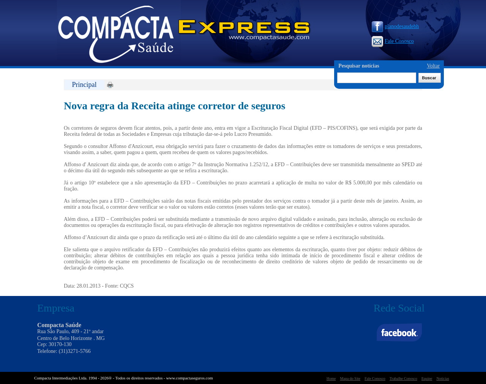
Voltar (433, 66)
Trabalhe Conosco (403, 378)
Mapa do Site (350, 378)
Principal (84, 84)
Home (331, 378)
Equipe (426, 378)
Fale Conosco (393, 41)
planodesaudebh (395, 26)
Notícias (442, 378)
